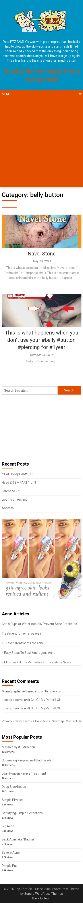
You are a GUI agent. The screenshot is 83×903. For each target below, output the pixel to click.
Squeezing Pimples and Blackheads (27, 760)
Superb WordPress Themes (43, 893)
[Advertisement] (41, 143)
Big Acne (8, 826)
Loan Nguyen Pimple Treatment (24, 773)
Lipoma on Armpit (14, 499)
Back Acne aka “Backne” (19, 839)
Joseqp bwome (12, 700)
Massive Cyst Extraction (18, 747)
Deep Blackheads (14, 786)
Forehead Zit (10, 491)
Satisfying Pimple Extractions (22, 813)
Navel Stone (42, 254)
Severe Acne (11, 852)
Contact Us (73, 721)
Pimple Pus (53, 691)
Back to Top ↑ (41, 898)
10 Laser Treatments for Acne (23, 643)
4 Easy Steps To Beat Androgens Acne (28, 652)
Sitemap (58, 721)
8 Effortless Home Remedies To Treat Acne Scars (36, 662)
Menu (6, 94)
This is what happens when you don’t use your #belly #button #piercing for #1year (41, 340)
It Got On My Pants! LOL (18, 474)
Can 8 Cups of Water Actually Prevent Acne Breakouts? (40, 624)
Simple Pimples (12, 800)
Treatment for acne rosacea (21, 633)
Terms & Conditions (36, 721)
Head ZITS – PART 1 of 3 (19, 482)
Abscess (8, 508)
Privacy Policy (11, 721)
